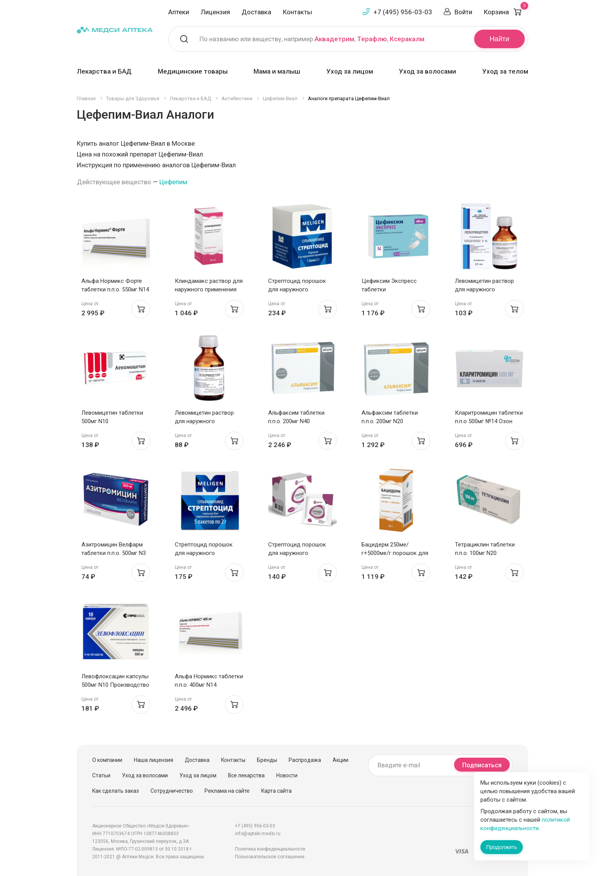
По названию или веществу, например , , (311, 39)
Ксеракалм (407, 39)
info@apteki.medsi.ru (258, 833)
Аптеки (178, 12)
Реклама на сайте (227, 791)
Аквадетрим (334, 39)
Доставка (256, 12)
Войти (463, 12)
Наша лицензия (153, 760)
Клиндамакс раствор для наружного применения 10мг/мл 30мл (209, 289)
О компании (107, 760)
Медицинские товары (193, 71)
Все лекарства (246, 775)
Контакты (297, 12)
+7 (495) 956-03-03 (402, 12)
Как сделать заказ (115, 791)
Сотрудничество (171, 791)
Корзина (506, 12)
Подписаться (482, 765)
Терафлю (372, 39)
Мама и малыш (276, 71)
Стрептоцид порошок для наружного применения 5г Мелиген (299, 289)
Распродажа (305, 760)
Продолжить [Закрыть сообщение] (501, 847)
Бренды (267, 760)
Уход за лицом (349, 71)
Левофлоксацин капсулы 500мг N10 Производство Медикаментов (115, 685)
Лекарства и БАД (104, 71)
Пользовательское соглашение (269, 856)
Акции (340, 760)
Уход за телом (505, 71)
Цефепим (173, 182)
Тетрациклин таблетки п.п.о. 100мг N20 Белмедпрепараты (485, 553)
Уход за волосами (427, 71)
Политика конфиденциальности (270, 849)
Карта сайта (276, 791)
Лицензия (215, 12)
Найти (499, 39)
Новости (286, 775)
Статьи (101, 775)
